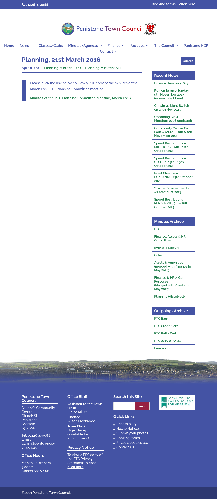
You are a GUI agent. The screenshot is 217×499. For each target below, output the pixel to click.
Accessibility (126, 424)
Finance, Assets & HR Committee (170, 238)
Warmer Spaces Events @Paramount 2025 (171, 190)
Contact (106, 51)
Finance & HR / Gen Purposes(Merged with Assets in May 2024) (171, 283)
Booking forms (128, 438)
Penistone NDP (196, 46)
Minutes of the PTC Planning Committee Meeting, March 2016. (80, 98)
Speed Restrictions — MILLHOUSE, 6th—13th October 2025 (171, 147)
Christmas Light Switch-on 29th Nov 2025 (172, 107)
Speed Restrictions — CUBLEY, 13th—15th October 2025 (170, 162)
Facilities (137, 46)
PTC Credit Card (166, 326)
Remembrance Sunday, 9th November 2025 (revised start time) (171, 94)
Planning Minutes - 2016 (63, 68)
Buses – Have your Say (171, 83)
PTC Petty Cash (165, 333)
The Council (164, 46)
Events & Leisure (166, 248)
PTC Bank (161, 318)
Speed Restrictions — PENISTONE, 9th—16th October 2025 (171, 203)
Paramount (162, 348)
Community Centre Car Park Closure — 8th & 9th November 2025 (173, 132)
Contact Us (125, 447)
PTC (157, 229)
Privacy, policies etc (132, 443)
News (24, 46)
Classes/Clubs (51, 46)
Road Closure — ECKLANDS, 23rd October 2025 (173, 177)
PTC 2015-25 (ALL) (167, 341)
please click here (82, 465)
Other (158, 255)
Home (9, 46)
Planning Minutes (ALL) (104, 68)
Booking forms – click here (173, 4)
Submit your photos (132, 433)
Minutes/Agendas (83, 46)
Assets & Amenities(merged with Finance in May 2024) (172, 266)
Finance (114, 46)
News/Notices (128, 429)
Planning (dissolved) (169, 296)
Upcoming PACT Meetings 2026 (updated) (173, 119)
